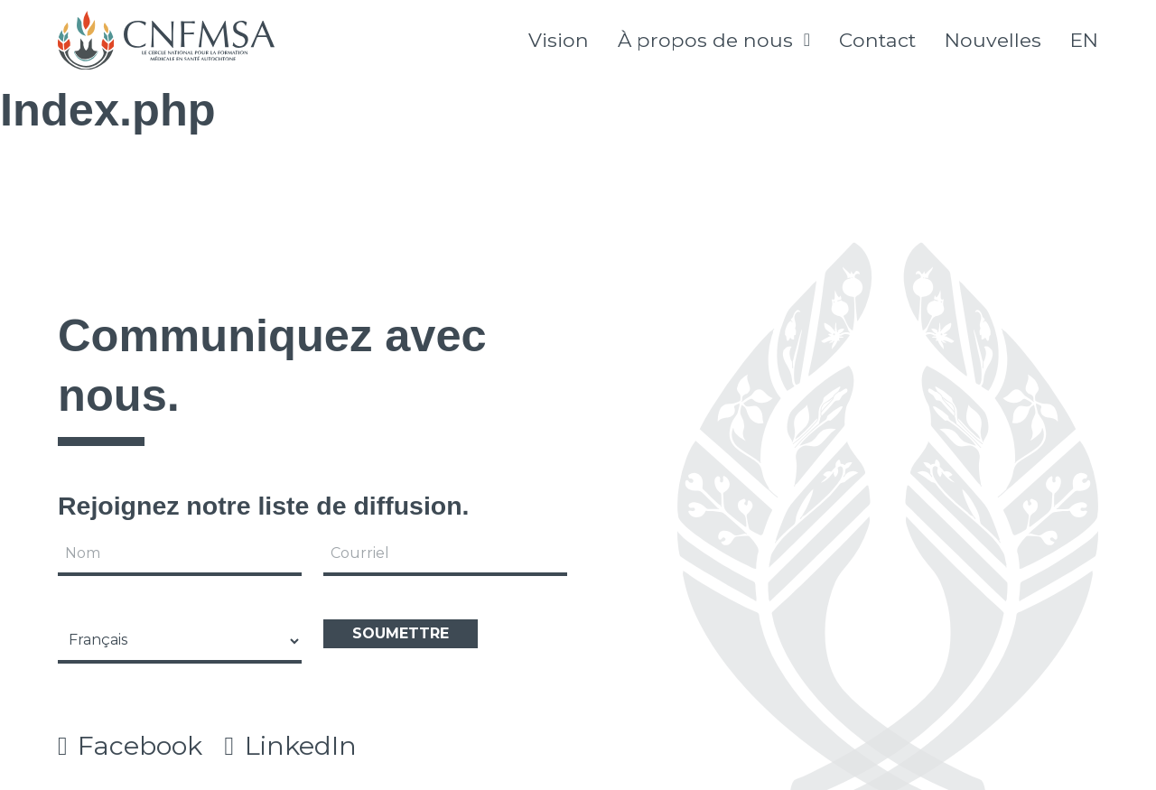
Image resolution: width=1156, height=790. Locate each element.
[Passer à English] (1084, 40)
